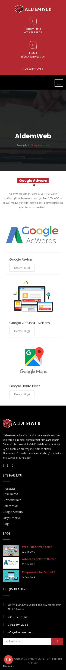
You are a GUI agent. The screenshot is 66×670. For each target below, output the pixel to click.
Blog (6, 524)
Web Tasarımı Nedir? (37, 547)
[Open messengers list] (8, 659)
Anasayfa (22, 145)
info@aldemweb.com (33, 56)
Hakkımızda (10, 494)
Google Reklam (21, 259)
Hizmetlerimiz (12, 500)
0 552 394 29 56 (18, 624)
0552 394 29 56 (33, 32)
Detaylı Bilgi (22, 268)
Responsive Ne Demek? (38, 572)
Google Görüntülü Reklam (29, 323)
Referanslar (10, 506)
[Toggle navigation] (59, 83)
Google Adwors (13, 512)
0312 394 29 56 (17, 616)
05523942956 (33, 69)
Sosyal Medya (12, 518)
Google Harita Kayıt (24, 386)
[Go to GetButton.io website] (8, 666)
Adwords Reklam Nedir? (39, 559)
